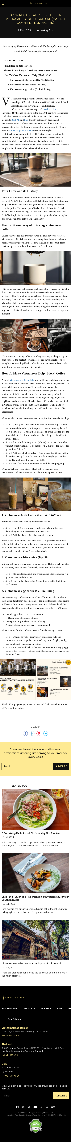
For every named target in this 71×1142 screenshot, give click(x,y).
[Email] (27, 766)
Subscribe (61, 766)
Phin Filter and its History (18, 66)
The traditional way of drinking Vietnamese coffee (30, 70)
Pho (26, 120)
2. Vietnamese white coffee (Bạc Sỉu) (26, 85)
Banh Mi (15, 120)
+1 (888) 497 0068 (10, 1076)
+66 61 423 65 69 (10, 1055)
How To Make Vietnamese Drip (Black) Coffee (28, 75)
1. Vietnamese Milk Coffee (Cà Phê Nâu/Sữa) (31, 80)
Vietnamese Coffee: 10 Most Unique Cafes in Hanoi (31, 963)
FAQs (59, 1008)
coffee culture (51, 109)
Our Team (46, 1008)
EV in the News (9, 1008)
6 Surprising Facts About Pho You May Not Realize (31, 833)
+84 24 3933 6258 (10, 1035)
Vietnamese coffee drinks (22, 380)
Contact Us (29, 1008)
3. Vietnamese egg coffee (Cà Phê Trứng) (29, 89)
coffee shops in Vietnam (21, 131)
